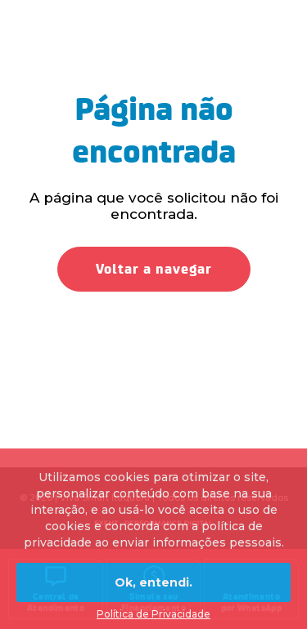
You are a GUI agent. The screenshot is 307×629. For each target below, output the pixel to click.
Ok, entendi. (153, 582)
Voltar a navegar (154, 269)
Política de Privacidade (153, 614)
